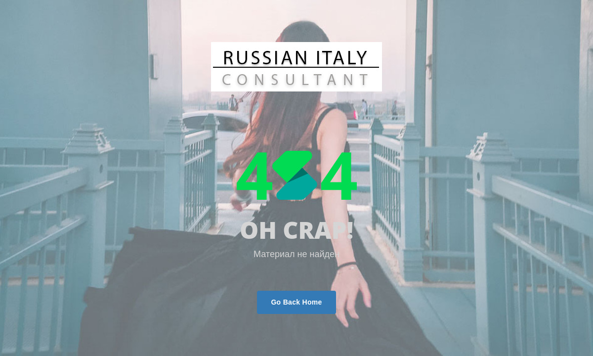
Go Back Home (296, 302)
